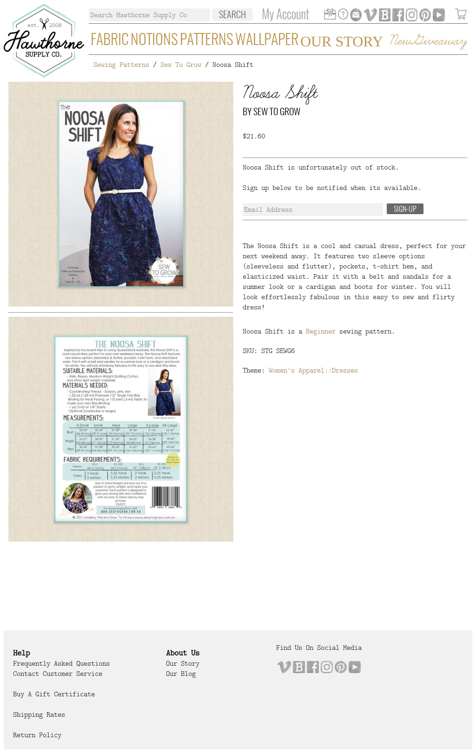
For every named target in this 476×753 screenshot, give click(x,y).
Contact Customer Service (57, 673)
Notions (154, 40)
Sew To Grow (180, 64)
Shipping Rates (39, 714)
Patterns (206, 40)
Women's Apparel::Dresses (313, 370)
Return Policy (37, 735)
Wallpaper (266, 40)
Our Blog (181, 673)
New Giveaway (428, 41)
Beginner (321, 331)
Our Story (341, 41)
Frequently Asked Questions (61, 663)
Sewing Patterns (121, 64)
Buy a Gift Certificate (54, 694)
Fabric (110, 40)
